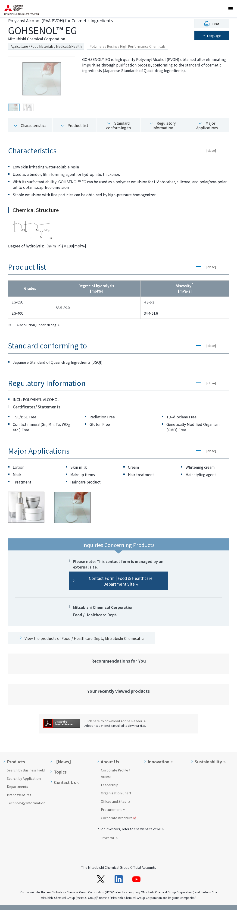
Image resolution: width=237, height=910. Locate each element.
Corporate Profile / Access (115, 763)
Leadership (109, 775)
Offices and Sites (115, 792)
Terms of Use (12, 902)
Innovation (158, 752)
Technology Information (26, 793)
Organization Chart (116, 783)
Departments (17, 776)
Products (16, 752)
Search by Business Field (26, 760)
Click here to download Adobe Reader (115, 711)
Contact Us (65, 772)
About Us (110, 752)
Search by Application (24, 768)
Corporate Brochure (118, 808)
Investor (109, 828)
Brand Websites (19, 785)
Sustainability (208, 752)
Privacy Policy (38, 902)
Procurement (113, 800)
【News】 (63, 752)
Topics (60, 762)
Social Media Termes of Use (74, 902)
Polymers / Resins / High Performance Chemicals (127, 46)
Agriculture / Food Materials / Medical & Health (46, 46)
